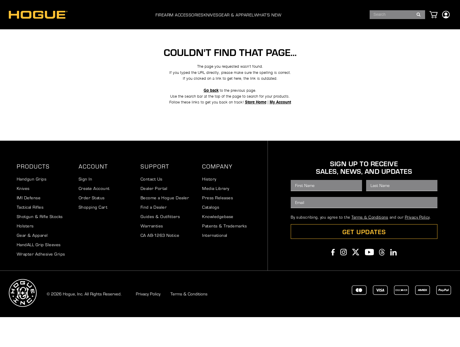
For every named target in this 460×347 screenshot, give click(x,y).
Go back (209, 112)
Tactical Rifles (30, 237)
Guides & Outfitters (160, 246)
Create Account (94, 218)
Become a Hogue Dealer (165, 227)
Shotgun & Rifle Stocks (40, 246)
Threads (382, 282)
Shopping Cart (93, 237)
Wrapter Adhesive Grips (41, 284)
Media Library (215, 218)
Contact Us (152, 209)
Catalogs (210, 237)
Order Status (92, 227)
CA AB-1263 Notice (160, 265)
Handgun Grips (32, 209)
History (209, 209)
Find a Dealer (154, 237)
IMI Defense (29, 227)
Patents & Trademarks (224, 255)
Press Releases (217, 227)
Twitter (356, 282)
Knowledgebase (218, 246)
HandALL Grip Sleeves (39, 274)
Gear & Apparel (32, 265)
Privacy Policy (417, 247)
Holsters (25, 255)
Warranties (152, 255)
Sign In (85, 209)
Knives (23, 218)
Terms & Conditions (369, 247)
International (214, 265)
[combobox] (397, 14)
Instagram (343, 282)
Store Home (258, 127)
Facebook (333, 282)
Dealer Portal (154, 218)
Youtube (369, 282)
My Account (286, 127)
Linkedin (393, 282)
